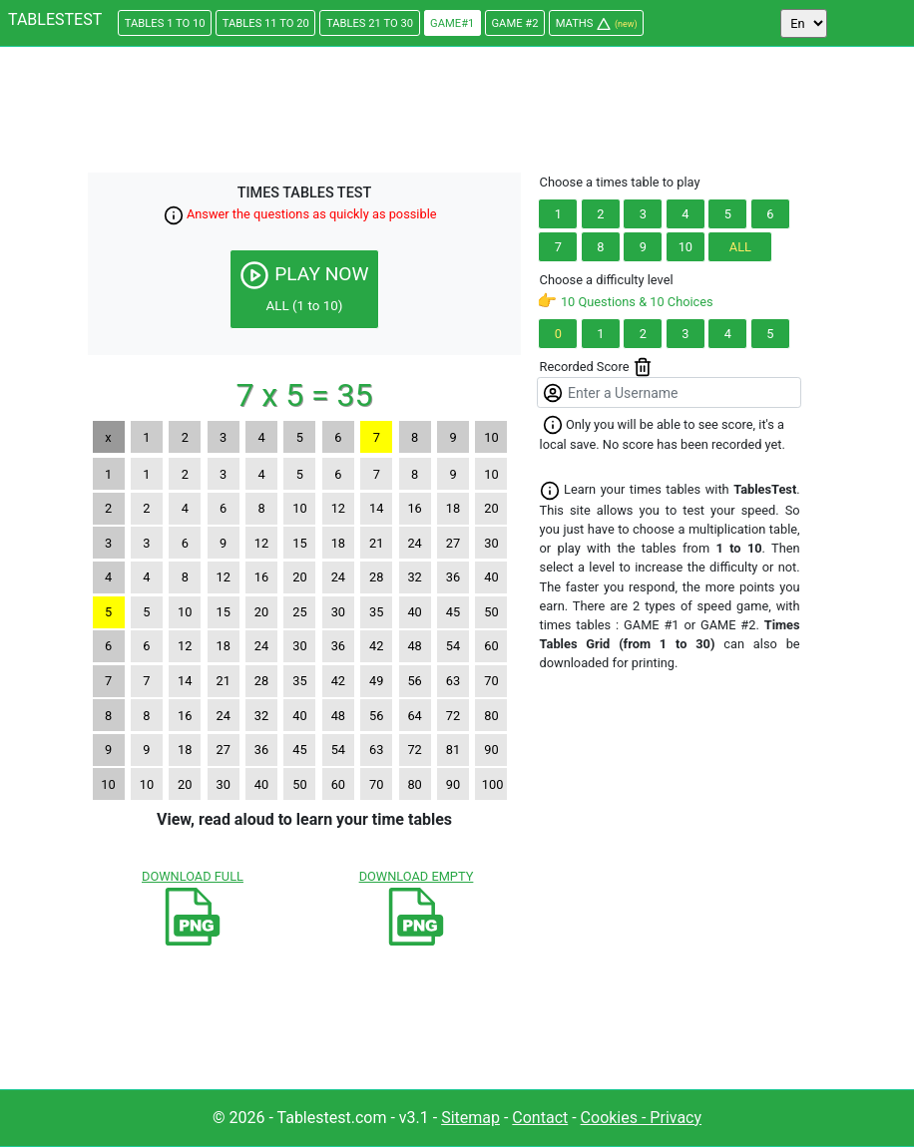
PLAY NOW (303, 286)
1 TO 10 (165, 23)
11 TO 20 (266, 23)
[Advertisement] (457, 113)
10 (685, 246)
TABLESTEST (55, 19)
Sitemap (470, 1117)
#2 (515, 23)
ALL (740, 246)
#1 (452, 23)
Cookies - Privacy (641, 1117)
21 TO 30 (369, 23)
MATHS (597, 24)
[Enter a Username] (669, 392)
